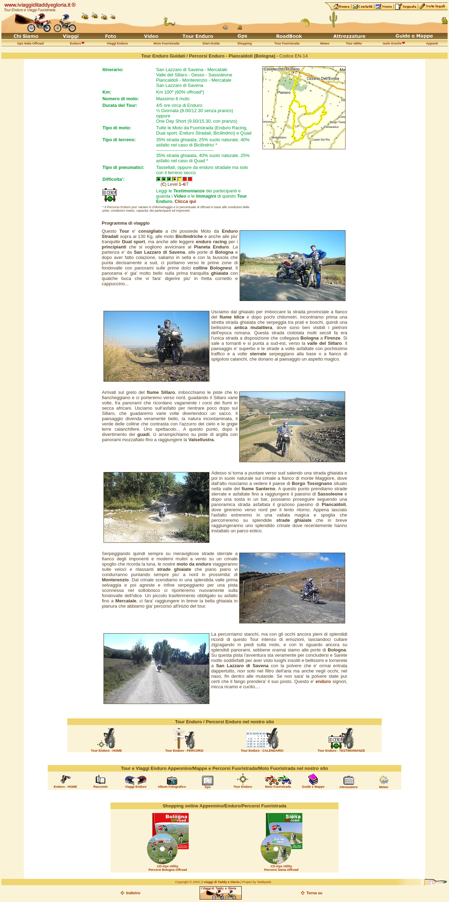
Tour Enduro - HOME (106, 750)
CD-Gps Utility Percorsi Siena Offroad (281, 868)
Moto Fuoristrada (278, 786)
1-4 (182, 184)
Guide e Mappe (313, 786)
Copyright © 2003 (187, 882)
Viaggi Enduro (136, 786)
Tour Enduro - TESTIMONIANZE (341, 750)
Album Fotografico (172, 786)
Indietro (133, 893)
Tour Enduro (242, 786)
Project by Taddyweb (256, 882)
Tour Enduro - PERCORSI (184, 750)
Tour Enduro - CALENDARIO (262, 750)
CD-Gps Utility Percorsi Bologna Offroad (167, 868)
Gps (208, 787)
